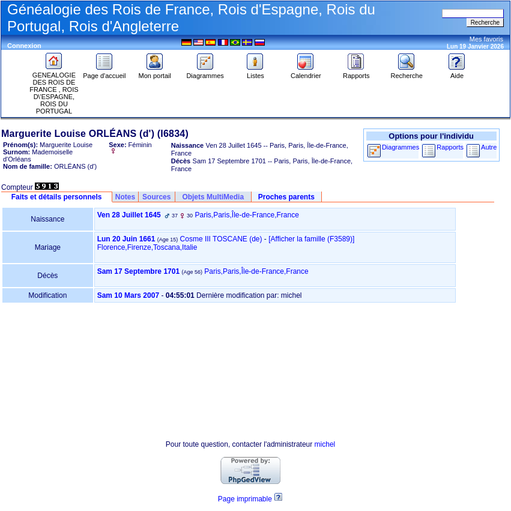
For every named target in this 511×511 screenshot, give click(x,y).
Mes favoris (486, 39)
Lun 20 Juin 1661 (126, 239)
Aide (457, 72)
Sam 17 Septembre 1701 (138, 271)
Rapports (356, 72)
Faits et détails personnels (56, 197)
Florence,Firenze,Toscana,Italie (147, 247)
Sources (156, 197)
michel (325, 444)
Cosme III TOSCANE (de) (221, 239)
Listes (255, 72)
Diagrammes (204, 72)
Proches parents (286, 197)
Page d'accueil (104, 72)
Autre (489, 147)
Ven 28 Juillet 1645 (129, 215)
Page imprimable (245, 499)
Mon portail (155, 72)
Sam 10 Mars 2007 (128, 295)
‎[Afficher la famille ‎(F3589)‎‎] (311, 239)
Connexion (24, 45)
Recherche (407, 72)
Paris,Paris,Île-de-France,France (246, 215)
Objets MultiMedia (213, 197)
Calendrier (306, 72)
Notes (125, 197)
